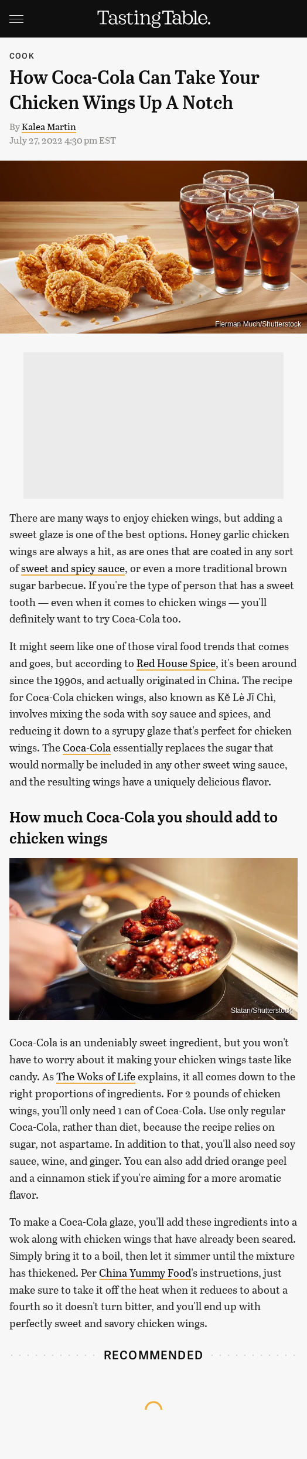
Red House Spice (176, 663)
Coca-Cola (87, 747)
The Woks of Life (95, 1076)
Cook (22, 55)
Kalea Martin (49, 126)
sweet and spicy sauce (73, 568)
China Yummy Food (145, 1272)
